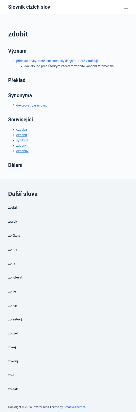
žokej (12, 347)
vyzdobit (22, 140)
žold (11, 375)
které (41, 61)
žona (11, 263)
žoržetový (15, 319)
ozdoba (21, 129)
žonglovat (15, 277)
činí (48, 61)
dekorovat (23, 105)
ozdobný (22, 151)
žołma (12, 249)
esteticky (58, 61)
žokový (13, 361)
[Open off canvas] (126, 7)
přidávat (22, 61)
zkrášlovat (39, 105)
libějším (70, 61)
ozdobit (21, 135)
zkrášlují (92, 61)
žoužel (13, 333)
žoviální (13, 207)
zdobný (21, 145)
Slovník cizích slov (29, 7)
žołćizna (14, 235)
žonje (12, 291)
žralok (12, 221)
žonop (12, 305)
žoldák (13, 389)
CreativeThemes (75, 407)
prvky (32, 61)
